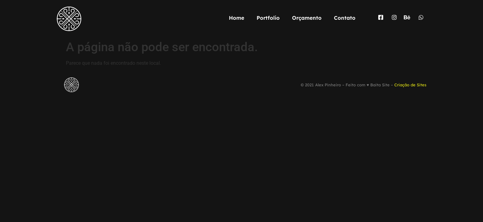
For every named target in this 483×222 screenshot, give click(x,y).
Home (236, 17)
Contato (344, 17)
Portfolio (268, 17)
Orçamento (307, 17)
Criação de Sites (410, 84)
